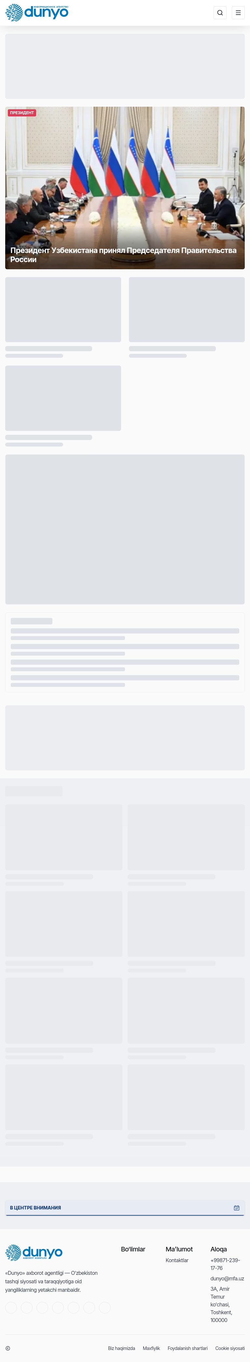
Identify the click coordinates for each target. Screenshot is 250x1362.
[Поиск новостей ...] (220, 12)
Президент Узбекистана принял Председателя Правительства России (97, 254)
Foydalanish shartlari (187, 1348)
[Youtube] (11, 1308)
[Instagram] (73, 1308)
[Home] (36, 13)
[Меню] (238, 12)
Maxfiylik (151, 1348)
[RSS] (105, 1308)
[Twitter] (27, 1308)
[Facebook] (42, 1308)
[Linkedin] (89, 1308)
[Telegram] (58, 1308)
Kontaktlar (177, 1260)
